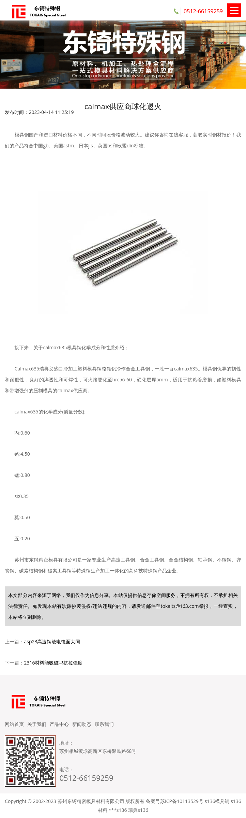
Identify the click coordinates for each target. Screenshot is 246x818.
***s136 (118, 810)
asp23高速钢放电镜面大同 (52, 641)
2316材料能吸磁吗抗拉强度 (53, 662)
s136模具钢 (217, 801)
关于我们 (36, 724)
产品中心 (59, 724)
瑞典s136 (138, 810)
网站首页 (14, 724)
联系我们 (104, 724)
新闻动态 (81, 724)
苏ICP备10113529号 (181, 801)
